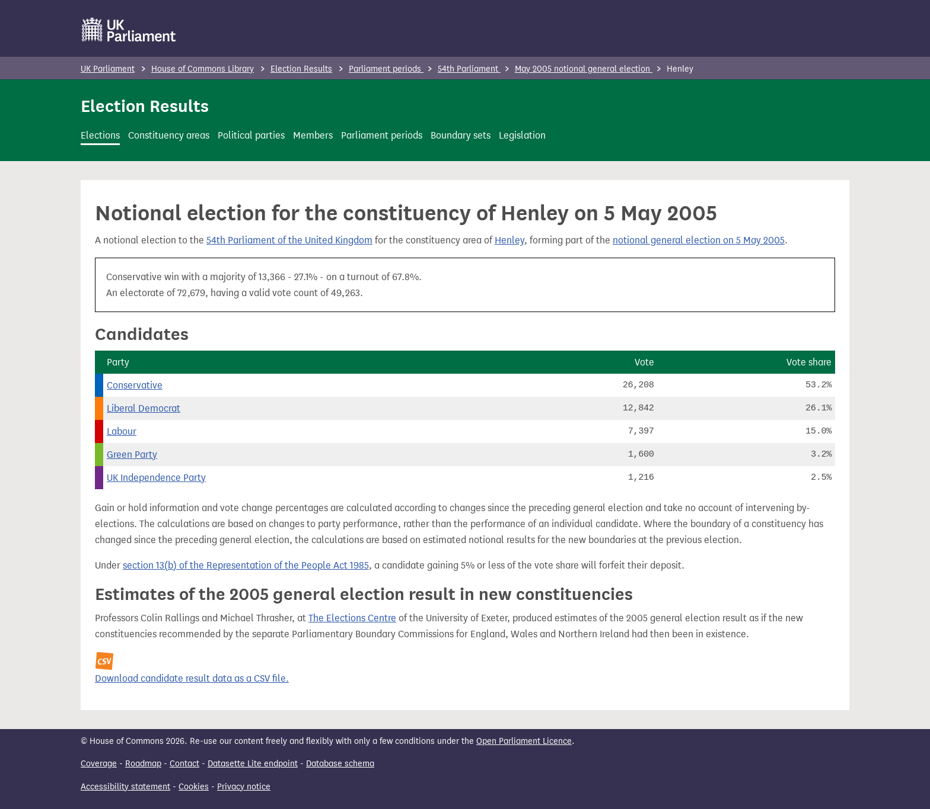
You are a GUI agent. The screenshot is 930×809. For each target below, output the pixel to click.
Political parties (251, 135)
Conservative (135, 385)
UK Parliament (108, 69)
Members (313, 135)
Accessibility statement (125, 787)
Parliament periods (386, 69)
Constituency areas (168, 135)
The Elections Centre (352, 618)
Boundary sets (461, 135)
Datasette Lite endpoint (253, 764)
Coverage (99, 764)
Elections (100, 135)
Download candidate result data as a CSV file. (192, 678)
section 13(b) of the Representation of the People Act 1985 (246, 565)
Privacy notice (243, 787)
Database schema (340, 764)
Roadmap (143, 764)
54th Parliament (469, 69)
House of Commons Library (202, 69)
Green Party (132, 454)
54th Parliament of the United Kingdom (289, 240)
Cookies (194, 787)
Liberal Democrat (143, 408)
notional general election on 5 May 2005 (699, 240)
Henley (509, 240)
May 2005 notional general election (583, 69)
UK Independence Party (156, 477)
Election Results (301, 69)
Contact (184, 764)
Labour (121, 431)
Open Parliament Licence (524, 741)
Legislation (522, 135)
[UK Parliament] (129, 30)
